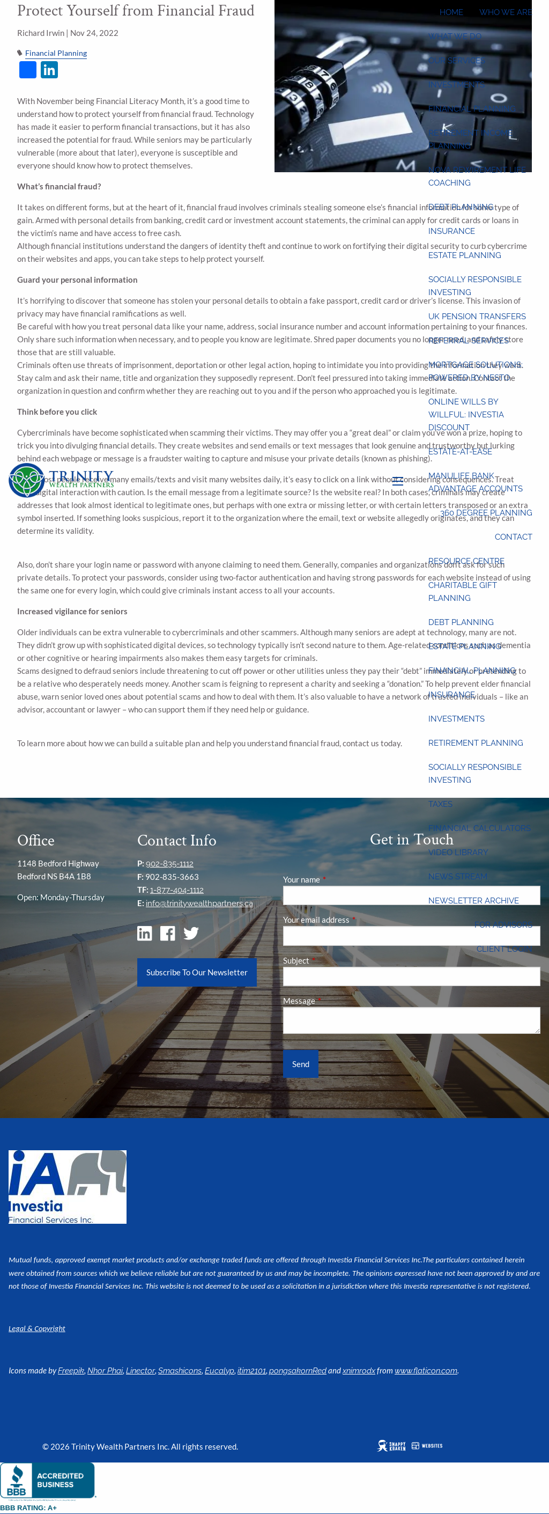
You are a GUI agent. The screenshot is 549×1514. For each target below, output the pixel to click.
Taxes (440, 804)
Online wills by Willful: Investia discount (466, 414)
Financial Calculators (479, 828)
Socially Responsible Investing (475, 286)
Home (451, 12)
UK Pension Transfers (477, 316)
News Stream (457, 876)
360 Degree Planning (486, 513)
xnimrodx (359, 1371)
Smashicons (180, 1371)
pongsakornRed (298, 1371)
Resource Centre (466, 561)
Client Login (504, 949)
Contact (513, 537)
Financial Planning (472, 109)
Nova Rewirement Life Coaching (477, 176)
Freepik (71, 1371)
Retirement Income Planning (470, 139)
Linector (140, 1371)
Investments (456, 85)
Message (336, 1000)
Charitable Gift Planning (462, 591)
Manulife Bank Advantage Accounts (475, 482)
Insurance (451, 231)
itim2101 (252, 1371)
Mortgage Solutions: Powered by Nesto (475, 371)
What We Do (454, 36)
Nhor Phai (105, 1371)
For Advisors (503, 925)
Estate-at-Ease (460, 452)
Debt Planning (461, 207)
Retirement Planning (475, 743)
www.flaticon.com (426, 1371)
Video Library (458, 852)
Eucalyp (219, 1371)
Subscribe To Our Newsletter (197, 972)
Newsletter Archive (473, 901)
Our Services (456, 60)
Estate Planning (464, 255)
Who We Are (505, 12)
